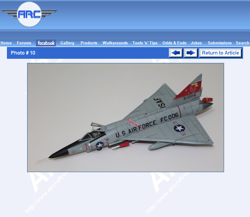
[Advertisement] (154, 20)
